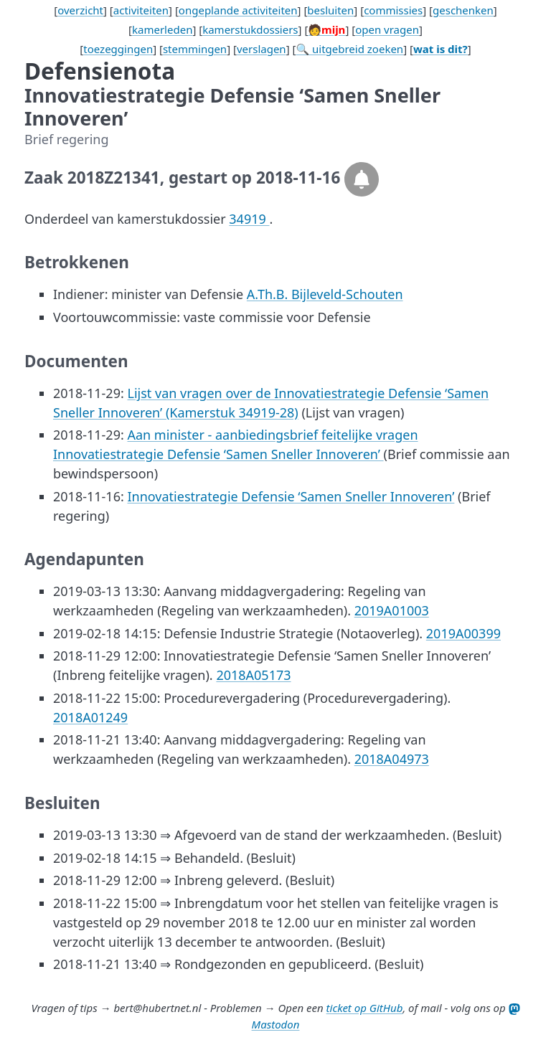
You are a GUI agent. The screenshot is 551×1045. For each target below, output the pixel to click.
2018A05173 (253, 675)
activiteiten (141, 10)
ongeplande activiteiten (238, 10)
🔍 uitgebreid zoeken (349, 49)
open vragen (387, 29)
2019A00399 (463, 633)
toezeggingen (118, 49)
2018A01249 (90, 717)
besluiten (330, 10)
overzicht (80, 10)
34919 (249, 218)
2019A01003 (391, 610)
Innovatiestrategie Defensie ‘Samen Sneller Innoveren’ (290, 496)
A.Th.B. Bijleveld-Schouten (325, 294)
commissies (393, 10)
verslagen (261, 49)
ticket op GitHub (364, 1008)
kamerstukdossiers (250, 29)
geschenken (463, 10)
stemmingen (195, 49)
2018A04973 (391, 758)
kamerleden (162, 29)
